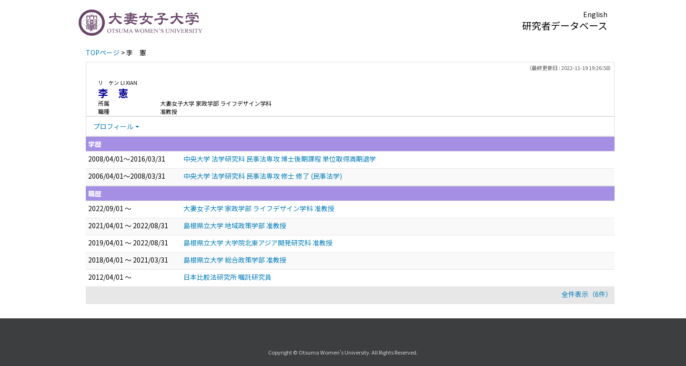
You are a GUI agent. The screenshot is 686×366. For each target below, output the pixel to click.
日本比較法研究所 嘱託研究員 (227, 277)
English (595, 14)
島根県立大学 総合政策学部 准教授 (234, 259)
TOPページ (103, 52)
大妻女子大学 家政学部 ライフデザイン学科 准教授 (258, 208)
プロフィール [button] (113, 126)
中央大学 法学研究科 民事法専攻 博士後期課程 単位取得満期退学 (279, 158)
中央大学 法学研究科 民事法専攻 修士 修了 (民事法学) (262, 176)
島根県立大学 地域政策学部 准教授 (234, 225)
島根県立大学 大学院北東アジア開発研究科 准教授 (258, 242)
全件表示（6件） (587, 294)
